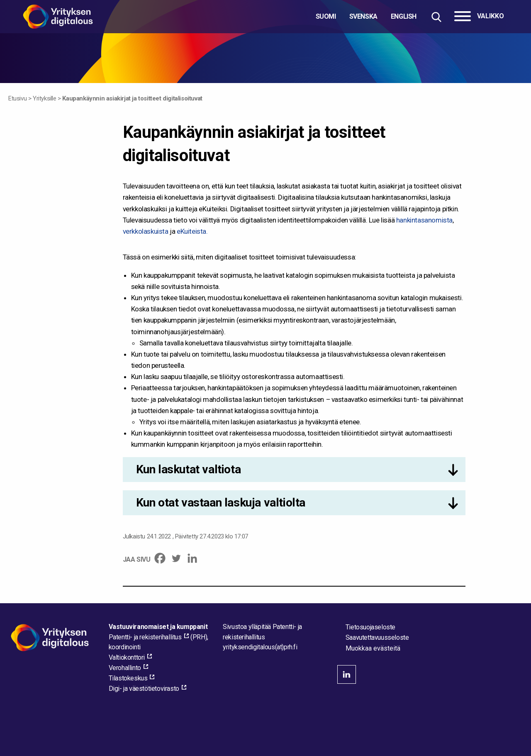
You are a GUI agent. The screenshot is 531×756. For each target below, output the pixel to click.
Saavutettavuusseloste (377, 637)
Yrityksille (44, 98)
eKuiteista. (192, 231)
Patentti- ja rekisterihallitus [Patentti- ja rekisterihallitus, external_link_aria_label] (145, 637)
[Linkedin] (192, 558)
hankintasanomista (424, 220)
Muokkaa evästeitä (373, 648)
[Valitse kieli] (366, 16)
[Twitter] (176, 558)
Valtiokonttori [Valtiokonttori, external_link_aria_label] (127, 657)
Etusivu (17, 98)
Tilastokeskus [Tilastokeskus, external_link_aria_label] (128, 678)
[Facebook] (160, 558)
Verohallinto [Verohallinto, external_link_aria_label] (125, 668)
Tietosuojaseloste (370, 627)
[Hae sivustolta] (436, 17)
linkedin (346, 674)
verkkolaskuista (145, 231)
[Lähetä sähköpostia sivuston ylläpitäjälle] (260, 647)
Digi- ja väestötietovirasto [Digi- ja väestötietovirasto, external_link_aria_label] (144, 688)
